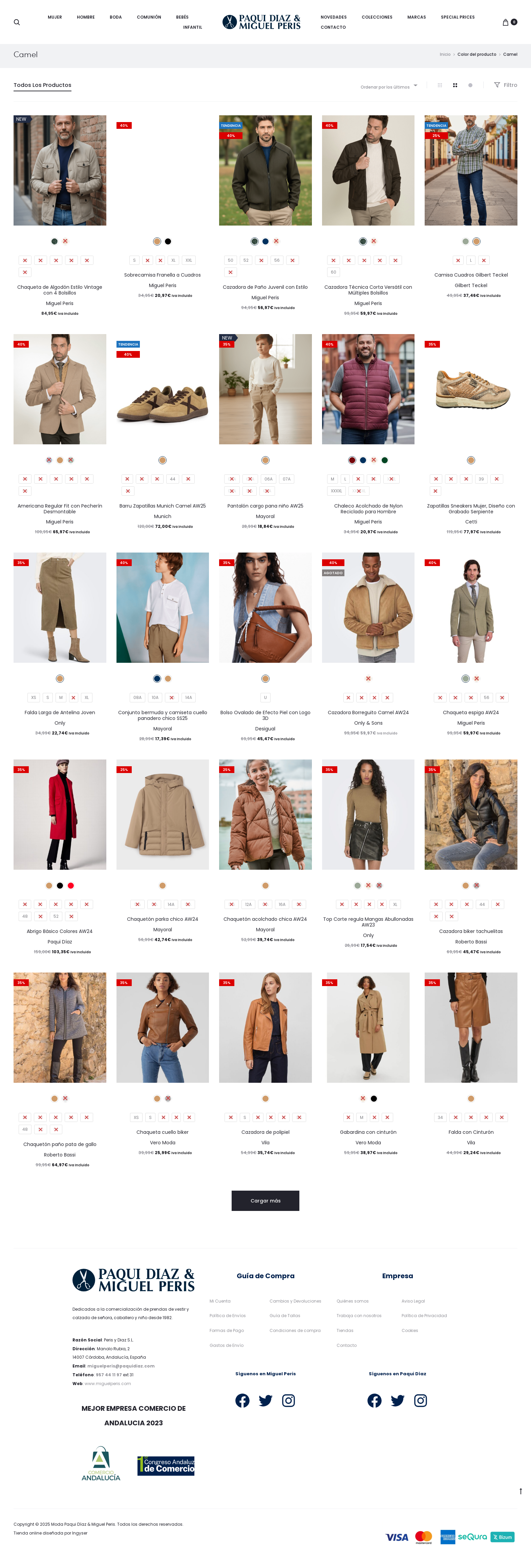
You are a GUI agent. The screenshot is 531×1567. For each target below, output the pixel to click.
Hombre (86, 17)
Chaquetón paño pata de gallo (60, 1147)
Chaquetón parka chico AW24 (162, 922)
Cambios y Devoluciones (295, 1304)
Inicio (445, 58)
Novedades (334, 17)
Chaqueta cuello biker (162, 1135)
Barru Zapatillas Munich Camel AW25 (163, 509)
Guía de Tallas (285, 1319)
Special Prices (458, 17)
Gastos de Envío (226, 1349)
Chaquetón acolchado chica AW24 (265, 922)
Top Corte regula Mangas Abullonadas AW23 (368, 925)
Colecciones (377, 17)
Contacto (333, 27)
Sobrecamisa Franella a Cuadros (162, 278)
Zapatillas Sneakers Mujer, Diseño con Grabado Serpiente (471, 512)
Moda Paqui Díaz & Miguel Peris (83, 1527)
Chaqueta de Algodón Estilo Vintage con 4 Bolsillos (59, 293)
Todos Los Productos (42, 88)
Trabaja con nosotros (359, 1319)
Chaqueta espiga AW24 (471, 715)
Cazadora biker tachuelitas (471, 934)
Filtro (505, 88)
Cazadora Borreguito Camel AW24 (368, 715)
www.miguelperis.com (108, 1387)
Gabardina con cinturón (368, 1135)
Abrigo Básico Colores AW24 (60, 934)
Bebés (182, 17)
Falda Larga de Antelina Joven (60, 715)
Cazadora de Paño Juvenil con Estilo (265, 290)
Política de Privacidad (424, 1319)
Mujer (55, 17)
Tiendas (345, 1334)
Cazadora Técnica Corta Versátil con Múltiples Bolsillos (368, 293)
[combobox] (389, 88)
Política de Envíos (228, 1319)
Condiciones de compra (295, 1334)
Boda (116, 17)
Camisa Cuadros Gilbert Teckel (471, 278)
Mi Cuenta (220, 1304)
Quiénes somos (353, 1304)
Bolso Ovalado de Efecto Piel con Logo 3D (265, 718)
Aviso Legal (413, 1304)
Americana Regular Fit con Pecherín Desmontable (60, 512)
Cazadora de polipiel (265, 1135)
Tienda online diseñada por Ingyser (50, 1536)
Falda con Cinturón (471, 1135)
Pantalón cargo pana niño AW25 (265, 509)
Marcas (416, 17)
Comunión (149, 17)
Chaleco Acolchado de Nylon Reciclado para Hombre (368, 512)
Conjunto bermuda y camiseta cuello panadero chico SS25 (162, 718)
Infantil (192, 27)
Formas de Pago (227, 1334)
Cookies (410, 1334)
